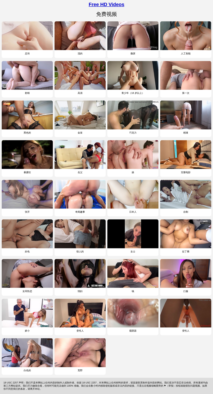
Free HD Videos (106, 4)
